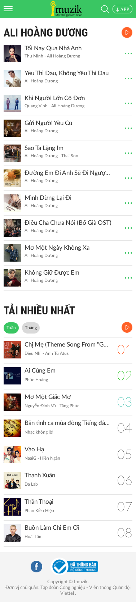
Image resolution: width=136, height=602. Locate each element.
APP (122, 9)
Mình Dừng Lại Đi (48, 198)
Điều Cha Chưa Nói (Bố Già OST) (68, 223)
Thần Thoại (39, 502)
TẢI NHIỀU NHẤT (39, 310)
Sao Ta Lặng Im (44, 148)
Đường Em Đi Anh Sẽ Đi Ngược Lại (68, 173)
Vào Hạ (34, 449)
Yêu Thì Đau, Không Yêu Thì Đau (67, 73)
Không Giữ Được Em (52, 273)
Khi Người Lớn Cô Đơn (55, 98)
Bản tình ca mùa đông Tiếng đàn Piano (67, 423)
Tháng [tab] (31, 328)
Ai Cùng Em (40, 370)
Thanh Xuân (40, 475)
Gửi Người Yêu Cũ (48, 123)
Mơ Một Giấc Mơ (48, 397)
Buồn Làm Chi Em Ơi (52, 528)
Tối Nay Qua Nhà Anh (53, 48)
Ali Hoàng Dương (46, 32)
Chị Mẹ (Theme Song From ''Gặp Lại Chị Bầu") (67, 344)
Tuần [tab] (11, 328)
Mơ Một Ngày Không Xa (57, 248)
